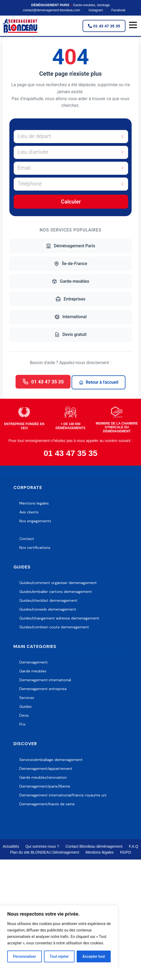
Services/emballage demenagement (51, 759)
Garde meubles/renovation (43, 777)
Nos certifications (34, 547)
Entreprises (70, 299)
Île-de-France (70, 263)
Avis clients (29, 512)
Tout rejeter (59, 956)
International (70, 317)
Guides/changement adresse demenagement (59, 618)
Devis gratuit (70, 334)
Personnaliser (24, 956)
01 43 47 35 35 (43, 381)
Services (26, 697)
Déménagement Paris (70, 246)
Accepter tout (93, 956)
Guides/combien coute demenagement (54, 627)
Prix (22, 724)
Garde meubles (32, 671)
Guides (25, 706)
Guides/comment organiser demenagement (58, 582)
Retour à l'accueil (98, 382)
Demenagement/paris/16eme (44, 786)
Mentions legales (34, 503)
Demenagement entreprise (43, 688)
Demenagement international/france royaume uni (62, 795)
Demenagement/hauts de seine (47, 804)
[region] (59, 936)
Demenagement (33, 662)
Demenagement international (45, 679)
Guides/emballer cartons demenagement (55, 591)
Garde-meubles (70, 281)
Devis (24, 715)
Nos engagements (35, 521)
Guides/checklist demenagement (48, 600)
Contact (26, 538)
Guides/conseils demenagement (47, 609)
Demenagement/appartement (45, 768)
